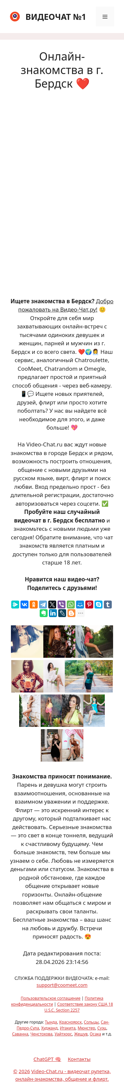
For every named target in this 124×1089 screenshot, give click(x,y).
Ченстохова (41, 1034)
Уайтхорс (63, 1034)
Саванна (20, 1034)
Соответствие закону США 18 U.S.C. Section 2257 (78, 1007)
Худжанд (49, 1028)
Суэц (101, 1028)
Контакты (79, 1059)
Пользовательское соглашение (51, 998)
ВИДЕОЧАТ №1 (55, 16)
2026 (24, 1071)
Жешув (81, 1034)
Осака (95, 1034)
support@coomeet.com (61, 985)
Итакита (67, 1028)
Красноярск (70, 1022)
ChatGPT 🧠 (47, 1059)
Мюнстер (86, 1028)
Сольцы (91, 1022)
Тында (51, 1022)
